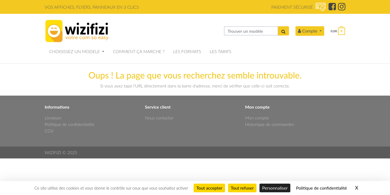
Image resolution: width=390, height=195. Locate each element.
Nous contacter (159, 117)
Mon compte (257, 117)
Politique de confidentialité (69, 124)
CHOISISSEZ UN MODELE (75, 51)
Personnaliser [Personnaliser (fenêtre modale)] (275, 187)
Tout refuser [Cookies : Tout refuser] (242, 187)
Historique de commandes (269, 124)
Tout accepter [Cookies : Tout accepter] (209, 187)
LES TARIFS (221, 51)
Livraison (53, 117)
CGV (49, 130)
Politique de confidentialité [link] (321, 187)
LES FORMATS (187, 51)
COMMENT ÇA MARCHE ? (138, 51)
